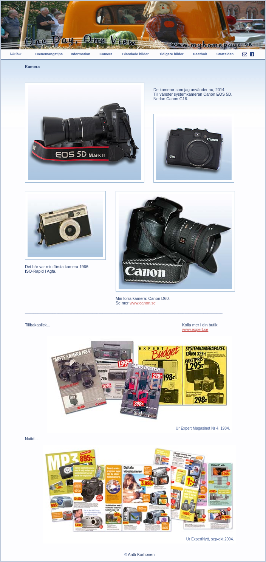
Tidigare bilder (171, 54)
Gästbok (200, 54)
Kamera (105, 54)
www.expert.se (195, 329)
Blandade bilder (135, 54)
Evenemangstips (49, 54)
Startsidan (225, 54)
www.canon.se (143, 303)
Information (80, 54)
